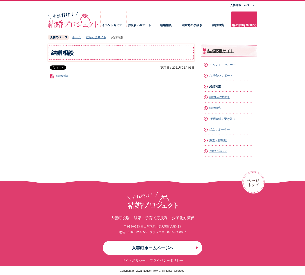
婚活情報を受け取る (244, 25)
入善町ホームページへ (153, 248)
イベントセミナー (113, 25)
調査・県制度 (218, 140)
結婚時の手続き (192, 25)
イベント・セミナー (222, 65)
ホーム (76, 37)
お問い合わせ (218, 151)
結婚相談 (166, 25)
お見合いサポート (139, 25)
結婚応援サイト (96, 37)
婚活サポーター (219, 129)
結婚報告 (218, 25)
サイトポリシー (133, 260)
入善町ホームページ (242, 5)
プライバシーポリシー (166, 260)
